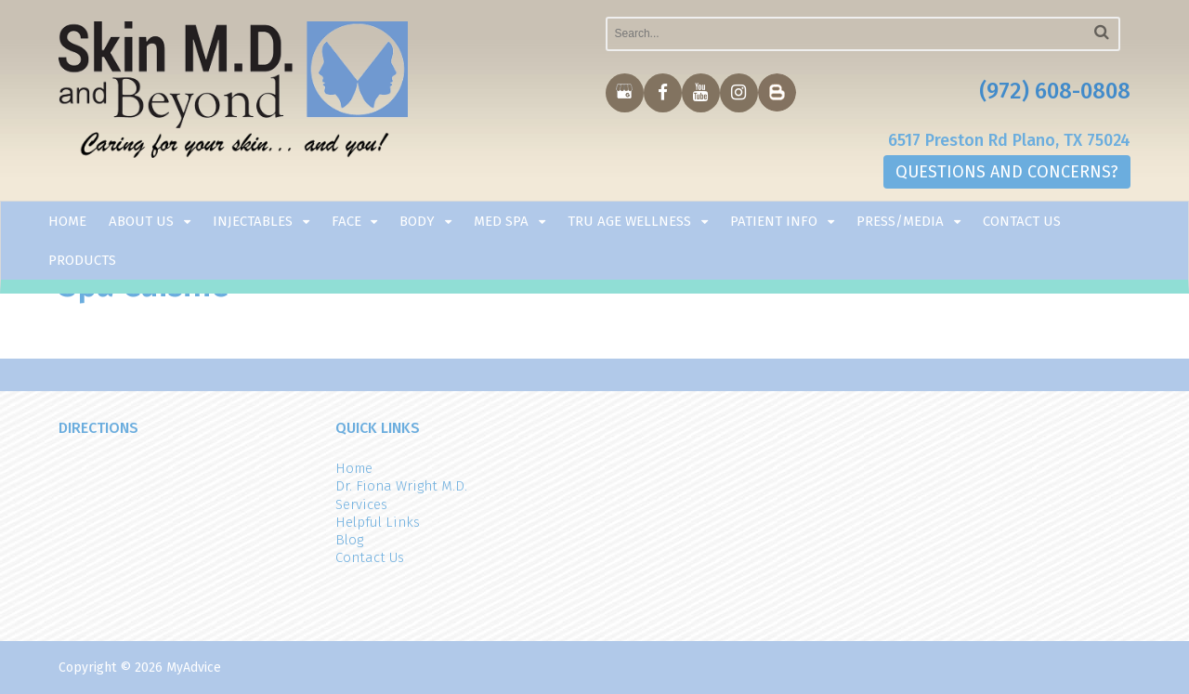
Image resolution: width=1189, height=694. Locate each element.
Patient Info (773, 221)
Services (361, 504)
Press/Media (900, 221)
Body (417, 221)
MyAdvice (193, 667)
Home (67, 221)
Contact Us (1022, 221)
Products (82, 260)
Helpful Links (377, 522)
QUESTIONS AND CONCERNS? (1006, 172)
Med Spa (501, 221)
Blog (349, 539)
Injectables (253, 221)
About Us (141, 221)
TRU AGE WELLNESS (629, 221)
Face (346, 221)
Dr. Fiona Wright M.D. (401, 486)
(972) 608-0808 (1054, 91)
